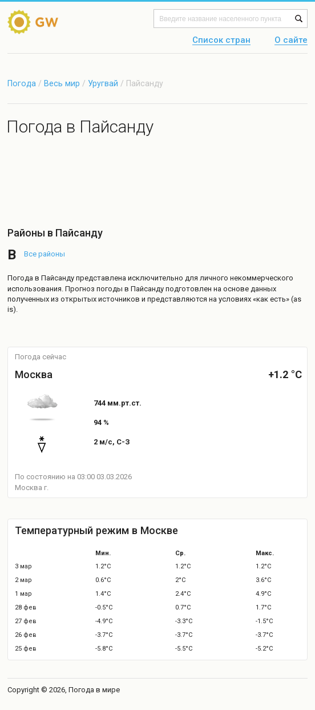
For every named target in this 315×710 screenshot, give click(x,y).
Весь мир (62, 83)
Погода (21, 83)
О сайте (291, 40)
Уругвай (104, 83)
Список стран (221, 40)
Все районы (44, 254)
